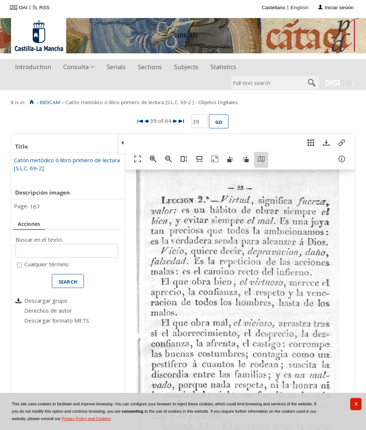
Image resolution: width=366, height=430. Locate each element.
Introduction (33, 67)
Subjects (186, 67)
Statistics (223, 67)
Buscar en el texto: (39, 239)
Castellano (273, 7)
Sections (150, 67)
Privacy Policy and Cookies (86, 418)
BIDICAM (50, 102)
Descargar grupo (45, 300)
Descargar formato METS (56, 320)
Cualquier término (46, 264)
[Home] (31, 102)
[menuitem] (34, 67)
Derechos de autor (48, 310)
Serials (116, 67)
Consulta (76, 67)
